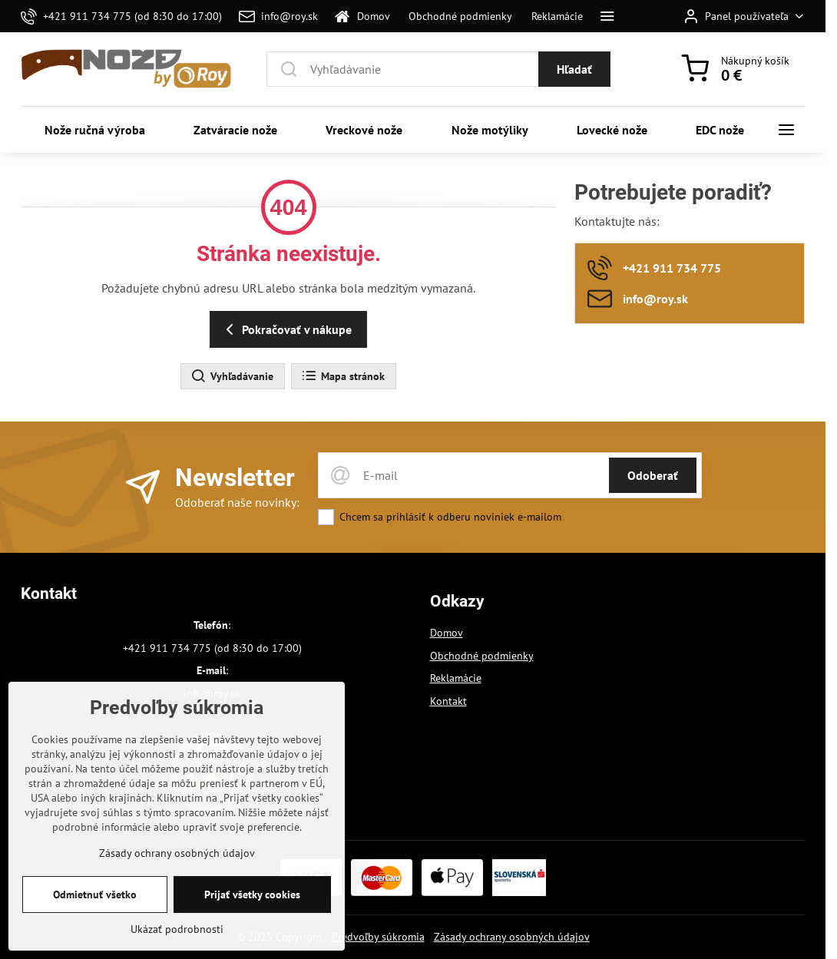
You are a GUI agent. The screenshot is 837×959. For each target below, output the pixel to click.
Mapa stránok (343, 376)
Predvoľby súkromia (378, 937)
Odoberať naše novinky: (237, 502)
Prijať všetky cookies (252, 921)
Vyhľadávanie (231, 376)
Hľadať (574, 69)
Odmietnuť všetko (95, 921)
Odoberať (652, 475)
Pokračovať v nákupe (286, 329)
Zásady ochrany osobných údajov (512, 937)
